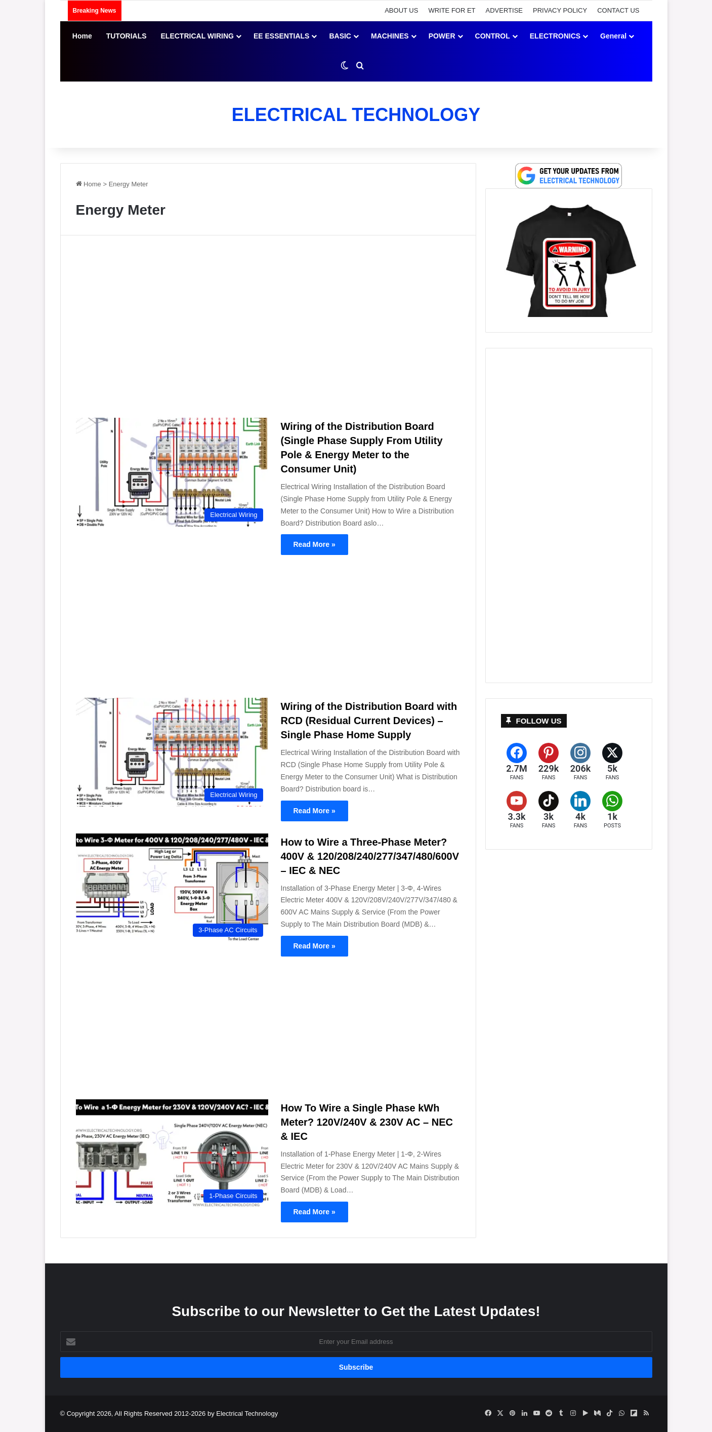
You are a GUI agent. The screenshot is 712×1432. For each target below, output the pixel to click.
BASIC (340, 36)
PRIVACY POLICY (560, 10)
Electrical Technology (247, 1413)
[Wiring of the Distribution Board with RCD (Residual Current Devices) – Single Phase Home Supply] (172, 752)
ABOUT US (401, 10)
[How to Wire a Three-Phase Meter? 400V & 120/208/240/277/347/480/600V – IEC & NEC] (172, 887)
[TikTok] (549, 810)
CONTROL (492, 36)
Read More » (315, 544)
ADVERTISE (504, 10)
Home (82, 36)
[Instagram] (581, 762)
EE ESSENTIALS (281, 36)
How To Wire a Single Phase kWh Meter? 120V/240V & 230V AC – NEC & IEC (367, 1122)
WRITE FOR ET (451, 10)
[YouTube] (517, 810)
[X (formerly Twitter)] (613, 762)
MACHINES (390, 36)
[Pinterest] (549, 762)
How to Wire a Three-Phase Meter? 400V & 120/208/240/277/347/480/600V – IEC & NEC (370, 856)
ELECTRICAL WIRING (197, 36)
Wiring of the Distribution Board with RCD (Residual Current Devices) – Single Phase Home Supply (369, 720)
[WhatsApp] (613, 810)
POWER (442, 36)
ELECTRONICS (555, 36)
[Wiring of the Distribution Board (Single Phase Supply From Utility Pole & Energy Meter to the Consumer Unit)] (172, 472)
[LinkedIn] (581, 810)
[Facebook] (517, 762)
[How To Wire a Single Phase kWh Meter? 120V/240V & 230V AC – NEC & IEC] (172, 1153)
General (613, 36)
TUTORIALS (126, 36)
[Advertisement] (268, 331)
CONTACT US (618, 10)
